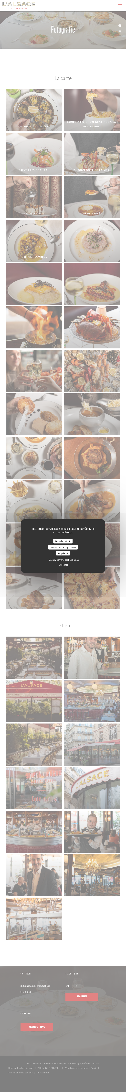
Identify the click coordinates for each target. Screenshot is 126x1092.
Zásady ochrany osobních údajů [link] (64, 559)
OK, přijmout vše (63, 541)
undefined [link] (63, 564)
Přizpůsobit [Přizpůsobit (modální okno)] (63, 553)
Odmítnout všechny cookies (63, 547)
